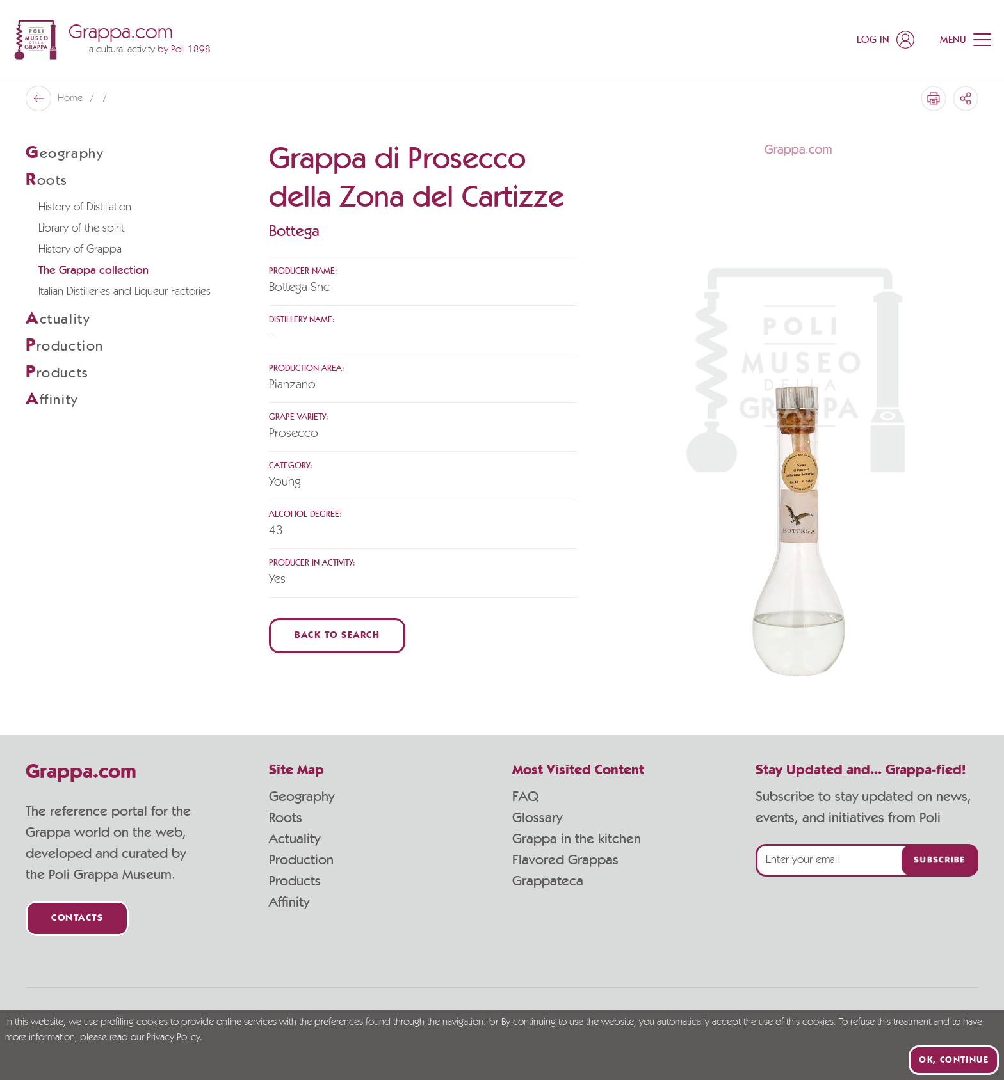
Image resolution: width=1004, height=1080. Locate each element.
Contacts (77, 918)
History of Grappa (80, 249)
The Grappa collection (93, 270)
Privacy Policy (173, 1038)
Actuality (294, 839)
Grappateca (547, 881)
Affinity (289, 902)
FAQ (525, 797)
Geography (301, 797)
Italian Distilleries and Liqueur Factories (124, 292)
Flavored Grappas (565, 860)
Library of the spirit (81, 228)
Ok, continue (954, 1060)
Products (295, 881)
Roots (285, 818)
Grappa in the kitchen (576, 839)
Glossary (537, 818)
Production (301, 860)
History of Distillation (84, 207)
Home (71, 98)
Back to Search (337, 635)
